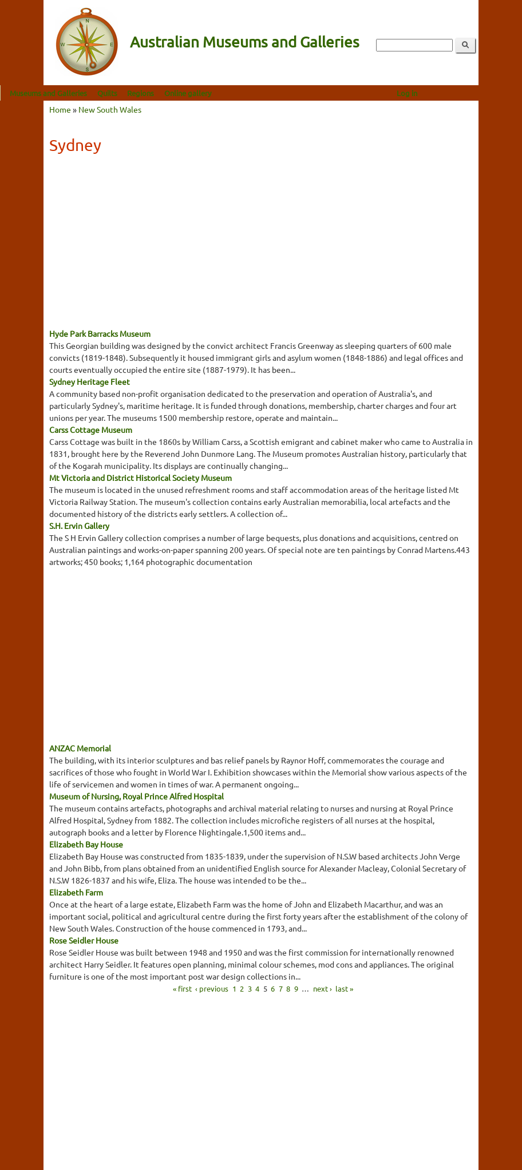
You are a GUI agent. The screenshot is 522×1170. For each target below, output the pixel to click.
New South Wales (109, 109)
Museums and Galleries (91, 93)
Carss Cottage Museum (90, 429)
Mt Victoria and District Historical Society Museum (140, 477)
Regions (184, 93)
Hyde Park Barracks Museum (100, 333)
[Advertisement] (261, 245)
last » (344, 988)
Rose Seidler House (83, 940)
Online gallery (231, 93)
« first (182, 988)
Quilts (151, 93)
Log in (450, 93)
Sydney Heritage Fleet (89, 381)
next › (322, 988)
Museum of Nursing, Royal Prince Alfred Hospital (136, 796)
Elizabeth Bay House (86, 844)
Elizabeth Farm (76, 892)
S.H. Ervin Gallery (79, 525)
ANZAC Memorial (80, 748)
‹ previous (211, 988)
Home (60, 109)
